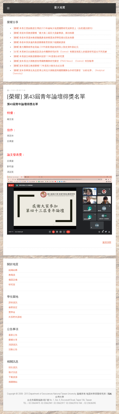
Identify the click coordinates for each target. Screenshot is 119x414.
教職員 (12, 275)
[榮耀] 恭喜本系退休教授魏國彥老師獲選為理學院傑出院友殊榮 (44, 37)
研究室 (12, 284)
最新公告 (13, 335)
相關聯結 (13, 382)
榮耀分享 (13, 340)
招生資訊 (13, 367)
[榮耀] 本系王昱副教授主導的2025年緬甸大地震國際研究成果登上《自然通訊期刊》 (54, 28)
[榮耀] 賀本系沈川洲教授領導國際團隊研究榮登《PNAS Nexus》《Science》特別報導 (54, 61)
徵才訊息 (13, 372)
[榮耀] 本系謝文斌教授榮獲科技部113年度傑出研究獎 (39, 56)
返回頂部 (106, 242)
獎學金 (12, 312)
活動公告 (13, 349)
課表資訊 (13, 302)
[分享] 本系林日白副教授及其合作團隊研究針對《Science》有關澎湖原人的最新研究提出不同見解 (60, 51)
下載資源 (13, 377)
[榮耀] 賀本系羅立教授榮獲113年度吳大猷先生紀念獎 (39, 65)
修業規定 (13, 307)
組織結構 (13, 270)
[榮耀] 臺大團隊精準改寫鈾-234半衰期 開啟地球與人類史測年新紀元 (46, 47)
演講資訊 (13, 344)
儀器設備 (13, 279)
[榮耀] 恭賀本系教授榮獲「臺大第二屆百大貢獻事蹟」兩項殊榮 (44, 33)
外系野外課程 (15, 317)
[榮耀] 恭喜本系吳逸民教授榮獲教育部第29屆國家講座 (39, 42)
